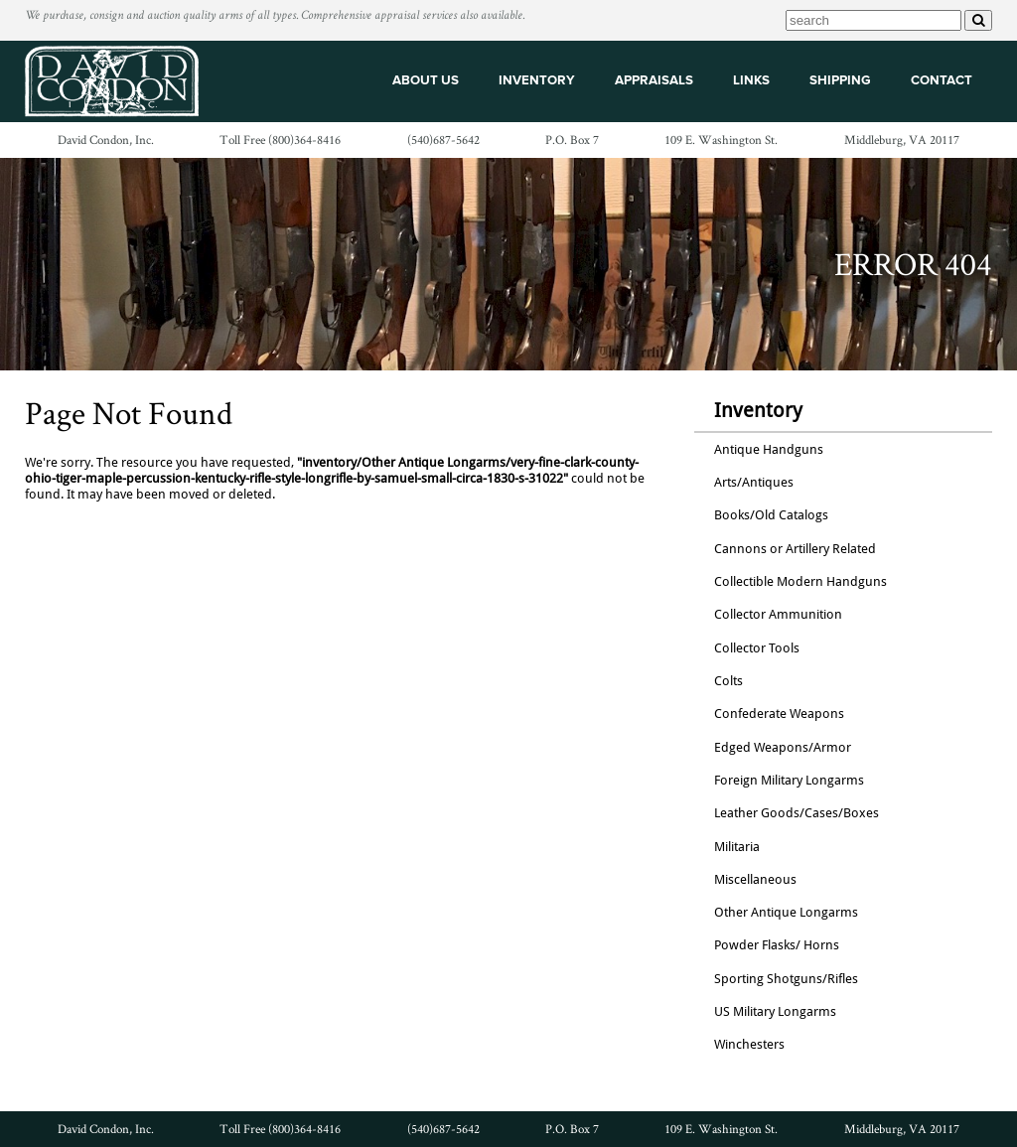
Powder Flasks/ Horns (776, 944)
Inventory (758, 410)
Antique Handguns (768, 449)
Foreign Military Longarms (789, 780)
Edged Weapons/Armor (782, 747)
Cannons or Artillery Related (795, 548)
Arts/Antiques (754, 482)
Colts (728, 680)
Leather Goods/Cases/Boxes (796, 812)
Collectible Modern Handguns (800, 581)
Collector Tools (756, 648)
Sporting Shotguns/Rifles (786, 978)
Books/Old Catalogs (771, 514)
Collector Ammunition (778, 614)
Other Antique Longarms (786, 912)
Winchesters (749, 1044)
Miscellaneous (755, 879)
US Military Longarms (775, 1011)
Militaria (737, 846)
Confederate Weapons (779, 713)
